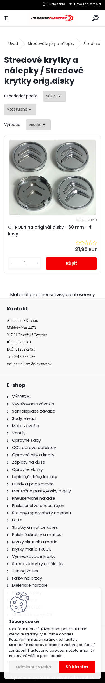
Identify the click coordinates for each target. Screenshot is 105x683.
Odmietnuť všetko (33, 667)
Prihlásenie (56, 4)
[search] (95, 18)
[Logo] (52, 18)
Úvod (13, 43)
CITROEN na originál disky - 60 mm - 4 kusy (50, 230)
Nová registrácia (87, 4)
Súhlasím (77, 667)
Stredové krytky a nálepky (51, 43)
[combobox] (54, 96)
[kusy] (24, 263)
